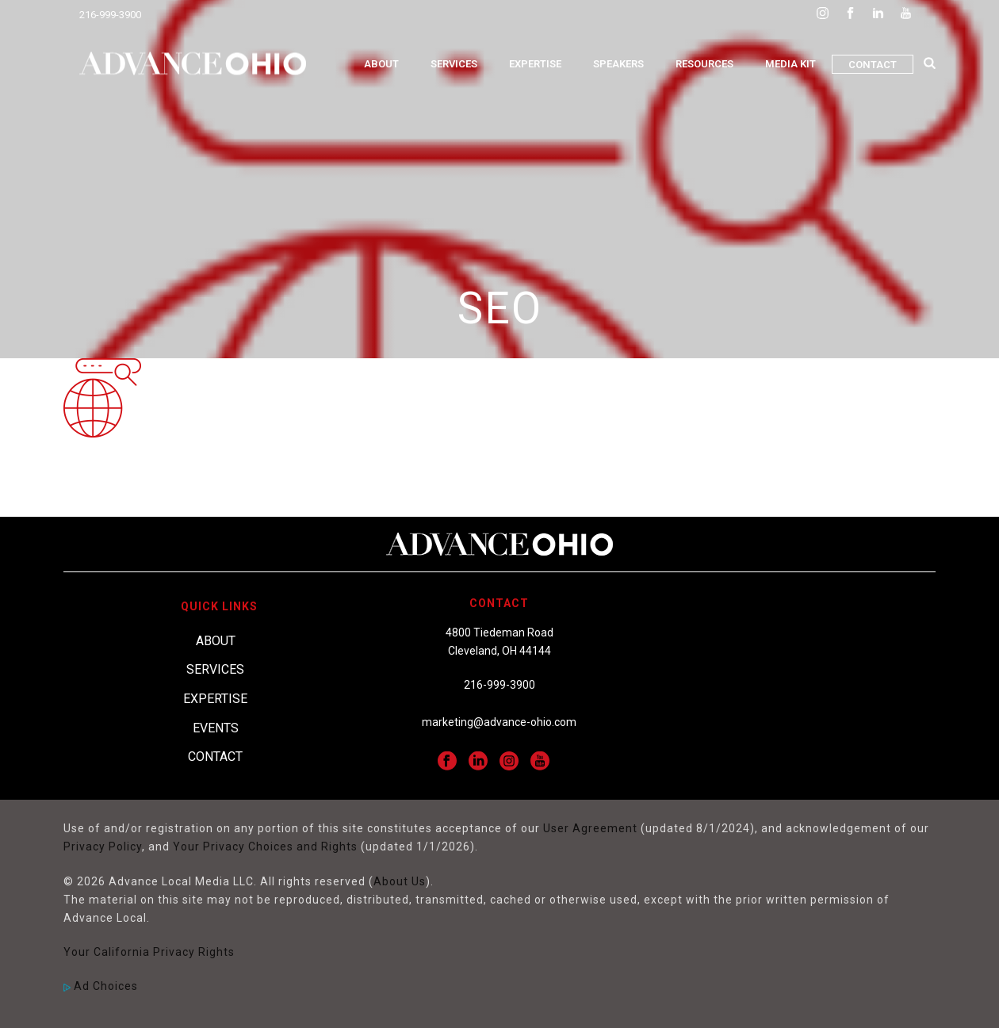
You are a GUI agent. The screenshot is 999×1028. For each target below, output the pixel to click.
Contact (872, 65)
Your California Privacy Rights (149, 952)
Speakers (618, 64)
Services (454, 64)
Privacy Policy (102, 846)
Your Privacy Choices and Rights (265, 846)
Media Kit (790, 64)
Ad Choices (100, 986)
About (381, 64)
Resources (704, 64)
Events (216, 728)
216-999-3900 (110, 15)
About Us (399, 881)
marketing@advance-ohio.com (499, 722)
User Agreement (590, 828)
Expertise (535, 64)
